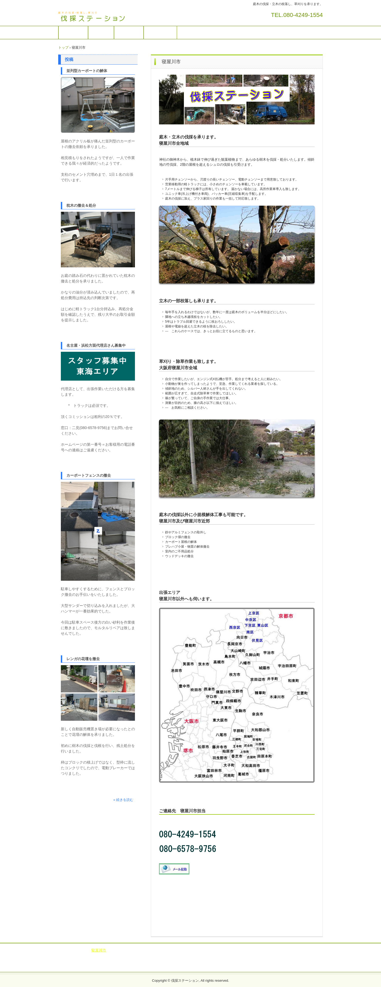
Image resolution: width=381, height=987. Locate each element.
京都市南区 (265, 950)
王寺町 (182, 966)
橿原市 (256, 960)
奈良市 (163, 960)
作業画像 (101, 32)
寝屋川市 (98, 950)
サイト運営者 (160, 32)
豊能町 (229, 950)
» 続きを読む (123, 800)
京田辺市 (196, 955)
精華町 (70, 960)
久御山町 (87, 960)
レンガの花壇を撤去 (83, 659)
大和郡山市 (198, 960)
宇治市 (178, 955)
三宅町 (299, 960)
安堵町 (151, 966)
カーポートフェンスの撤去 (88, 475)
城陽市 (163, 955)
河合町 (233, 966)
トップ (63, 47)
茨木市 (182, 950)
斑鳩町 (314, 960)
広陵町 (198, 966)
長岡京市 (215, 955)
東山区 (105, 955)
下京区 (73, 955)
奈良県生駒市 (142, 960)
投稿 (69, 59)
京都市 (252, 955)
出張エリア (129, 32)
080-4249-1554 (303, 15)
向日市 (147, 955)
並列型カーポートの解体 (86, 71)
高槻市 (147, 950)
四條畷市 (165, 950)
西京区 (315, 950)
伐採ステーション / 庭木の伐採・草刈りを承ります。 (95, 17)
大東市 (116, 950)
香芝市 (178, 960)
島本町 (245, 950)
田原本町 (215, 966)
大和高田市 (237, 960)
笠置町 (120, 960)
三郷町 (167, 966)
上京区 (299, 950)
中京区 (284, 950)
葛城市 (217, 960)
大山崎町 (309, 955)
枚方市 (132, 950)
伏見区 (89, 955)
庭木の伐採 (73, 32)
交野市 (81, 950)
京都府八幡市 (126, 955)
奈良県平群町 (277, 960)
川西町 (135, 966)
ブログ (65, 950)
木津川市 (235, 955)
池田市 (214, 950)
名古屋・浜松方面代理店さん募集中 (96, 345)
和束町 (105, 960)
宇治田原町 (272, 955)
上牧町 (249, 966)
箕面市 (198, 950)
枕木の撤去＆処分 (81, 205)
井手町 (291, 955)
